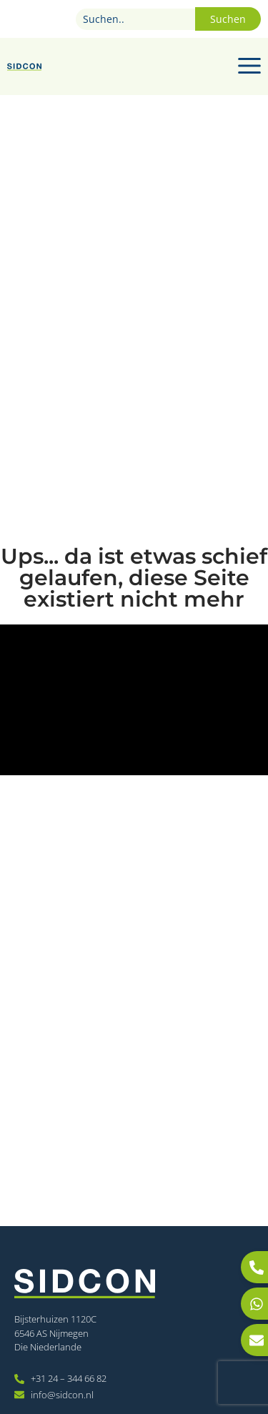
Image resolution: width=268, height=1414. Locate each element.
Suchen (228, 19)
